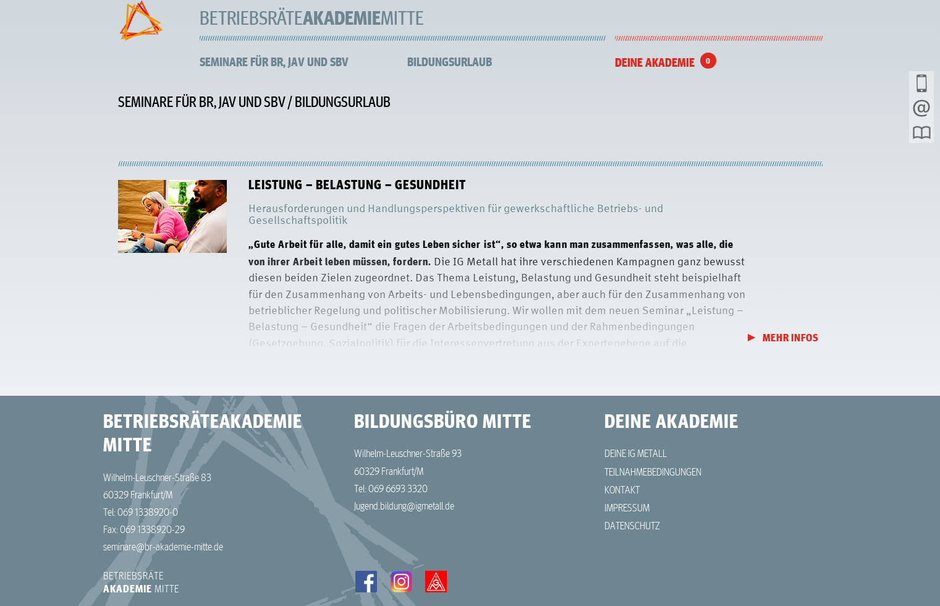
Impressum (627, 507)
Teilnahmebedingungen (652, 471)
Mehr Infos (790, 338)
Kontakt (622, 489)
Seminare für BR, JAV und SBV (274, 61)
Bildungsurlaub (449, 61)
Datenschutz (632, 525)
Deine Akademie (655, 62)
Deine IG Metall (635, 452)
